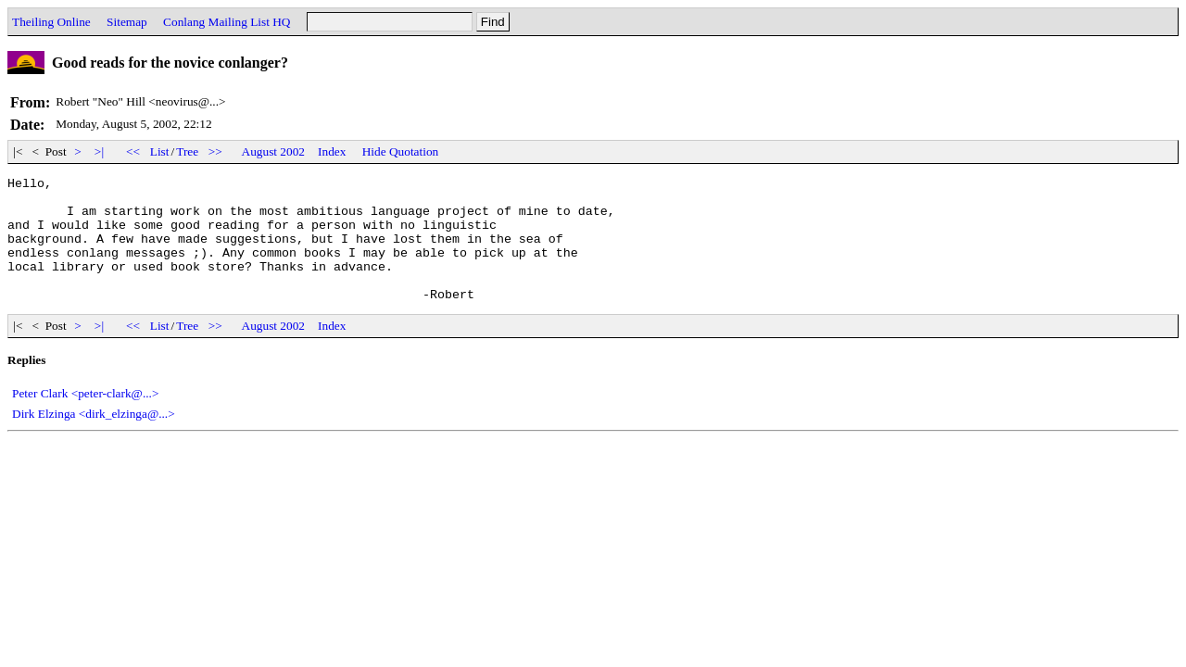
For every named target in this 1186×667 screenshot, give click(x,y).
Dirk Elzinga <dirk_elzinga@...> (93, 439)
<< (133, 151)
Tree (187, 151)
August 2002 (274, 151)
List (160, 151)
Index (332, 151)
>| (99, 151)
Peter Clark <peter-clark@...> (85, 418)
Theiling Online (51, 22)
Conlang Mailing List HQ (226, 22)
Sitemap (127, 22)
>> (216, 151)
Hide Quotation (400, 151)
